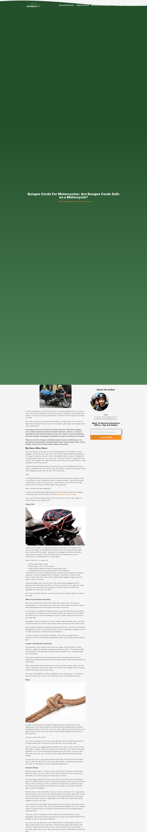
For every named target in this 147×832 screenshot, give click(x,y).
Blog (115, 5)
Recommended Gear (66, 5)
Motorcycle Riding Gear (68, 201)
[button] (120, 5)
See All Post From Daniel (105, 418)
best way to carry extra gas (66, 494)
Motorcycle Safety (84, 201)
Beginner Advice (83, 5)
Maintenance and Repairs (101, 5)
